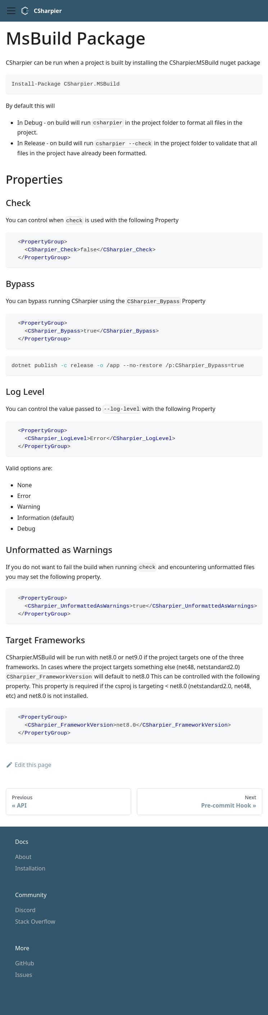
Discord (25, 910)
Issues (23, 975)
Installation (30, 868)
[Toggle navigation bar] (11, 10)
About (23, 857)
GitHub (24, 963)
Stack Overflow (35, 921)
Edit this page (28, 765)
